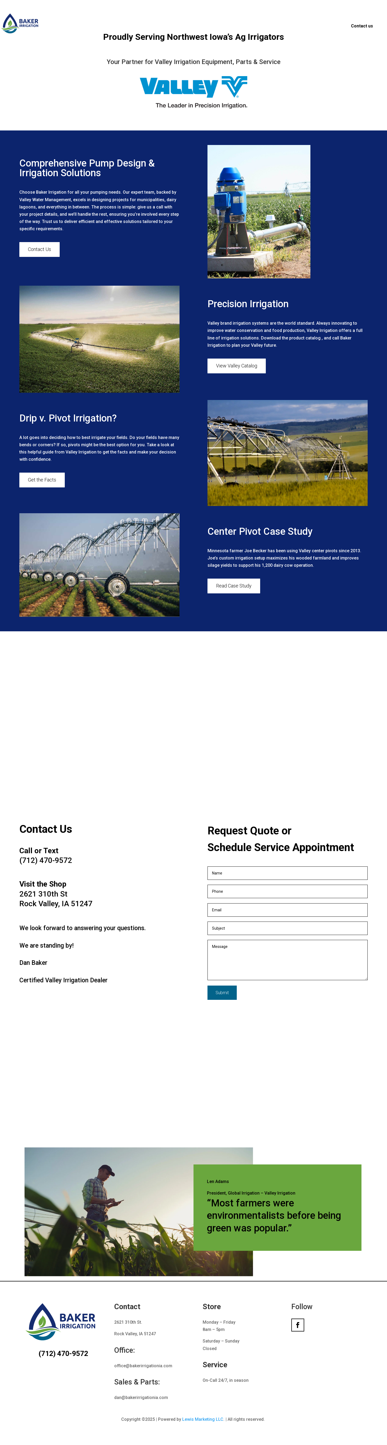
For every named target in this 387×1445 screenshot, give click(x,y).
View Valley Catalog (236, 366)
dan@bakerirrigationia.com (141, 1397)
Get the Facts (42, 480)
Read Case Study (234, 586)
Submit (222, 992)
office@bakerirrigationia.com (143, 1365)
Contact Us (39, 249)
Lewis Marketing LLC (202, 1419)
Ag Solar (330, 26)
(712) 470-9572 (57, 1354)
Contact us (362, 26)
